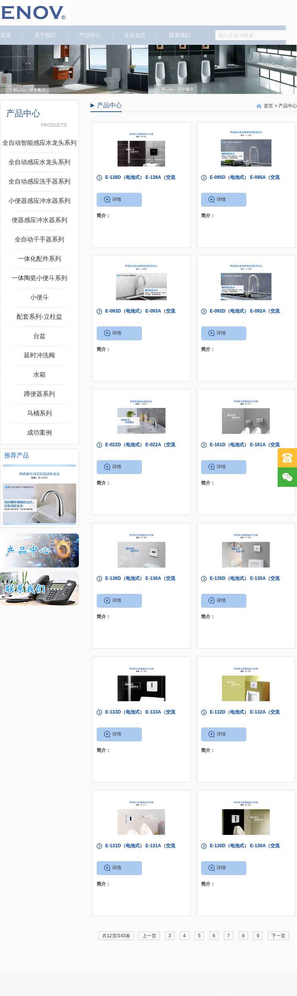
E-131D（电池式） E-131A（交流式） (140, 852)
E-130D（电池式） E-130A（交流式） (245, 852)
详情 (116, 199)
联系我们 (177, 35)
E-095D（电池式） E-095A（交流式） (245, 184)
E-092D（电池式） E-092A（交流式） (245, 318)
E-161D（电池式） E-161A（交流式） (245, 451)
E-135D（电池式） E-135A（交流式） (245, 585)
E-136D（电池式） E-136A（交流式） (140, 585)
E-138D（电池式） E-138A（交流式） (140, 184)
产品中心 (87, 35)
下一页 (278, 935)
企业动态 (132, 35)
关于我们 (42, 35)
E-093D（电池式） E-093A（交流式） (140, 318)
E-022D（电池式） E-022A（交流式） (140, 451)
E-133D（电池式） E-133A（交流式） (140, 719)
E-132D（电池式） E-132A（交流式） (245, 719)
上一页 (149, 935)
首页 (268, 106)
